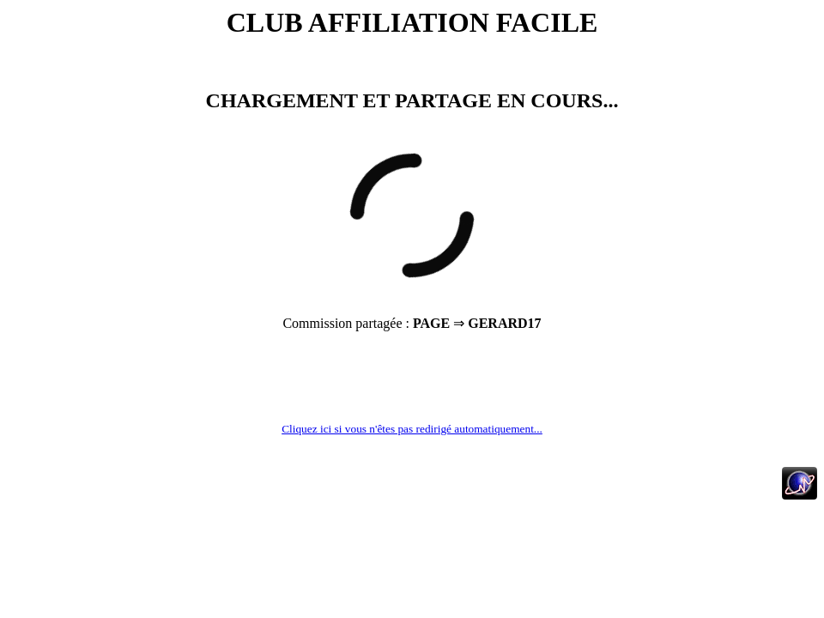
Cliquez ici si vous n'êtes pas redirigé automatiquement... (412, 428)
